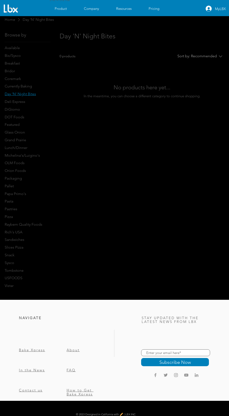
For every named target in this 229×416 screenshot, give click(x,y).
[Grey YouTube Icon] (186, 375)
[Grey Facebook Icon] (155, 375)
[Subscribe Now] (175, 362)
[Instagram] (176, 375)
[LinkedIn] (196, 375)
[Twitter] (165, 375)
